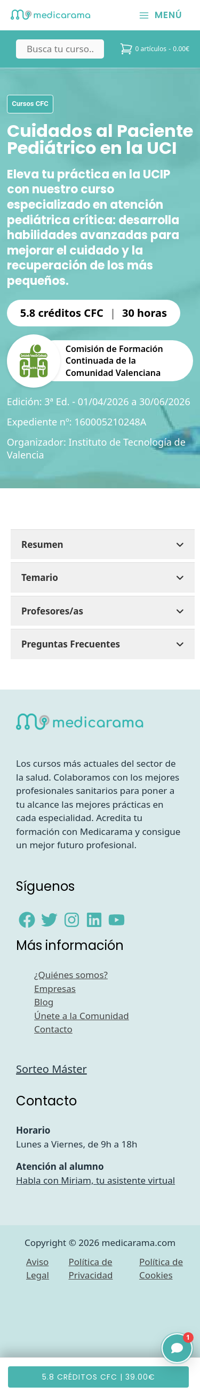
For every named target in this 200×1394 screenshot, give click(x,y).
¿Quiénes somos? (71, 975)
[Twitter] (49, 920)
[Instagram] (72, 920)
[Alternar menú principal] (160, 15)
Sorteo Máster (51, 1069)
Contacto (53, 1029)
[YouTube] (116, 920)
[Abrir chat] (177, 1348)
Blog (43, 1002)
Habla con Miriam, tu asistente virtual (95, 1180)
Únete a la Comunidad (81, 1016)
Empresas (55, 988)
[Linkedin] (94, 920)
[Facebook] (27, 920)
